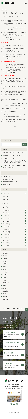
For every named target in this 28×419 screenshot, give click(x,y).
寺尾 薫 (4, 280)
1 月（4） (5, 207)
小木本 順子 (5, 272)
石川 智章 (5, 275)
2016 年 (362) (14, 234)
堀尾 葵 (4, 266)
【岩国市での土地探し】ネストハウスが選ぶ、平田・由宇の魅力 (13, 166)
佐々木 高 (5, 256)
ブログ (8, 308)
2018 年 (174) (14, 229)
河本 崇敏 (5, 296)
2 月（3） (5, 203)
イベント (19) (6, 176)
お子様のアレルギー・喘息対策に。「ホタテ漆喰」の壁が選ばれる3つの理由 (14, 162)
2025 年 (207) (14, 210)
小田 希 (4, 261)
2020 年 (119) (14, 224)
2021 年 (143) (14, 221)
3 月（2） (5, 200)
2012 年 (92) (14, 245)
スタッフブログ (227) (8, 179)
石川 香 (4, 288)
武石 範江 (5, 291)
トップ (2, 308)
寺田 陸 (4, 277)
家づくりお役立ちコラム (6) (9, 182)
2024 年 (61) (14, 213)
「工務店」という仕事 (8, 158)
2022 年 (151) (14, 218)
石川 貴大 (5, 253)
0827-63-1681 (11, 388)
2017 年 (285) (14, 232)
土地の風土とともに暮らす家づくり (12, 155)
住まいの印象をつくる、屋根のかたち (12, 153)
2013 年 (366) (14, 243)
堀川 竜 (4, 294)
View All (16, 127)
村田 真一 (5, 269)
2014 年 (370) (14, 240)
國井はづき (5, 299)
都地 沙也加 (5, 283)
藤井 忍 (4, 285)
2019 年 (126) (14, 226)
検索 (24, 144)
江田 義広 (5, 258)
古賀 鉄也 (5, 264)
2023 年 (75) (14, 216)
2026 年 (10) (14, 193)
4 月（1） (5, 196)
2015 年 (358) (14, 237)
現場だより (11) (6, 184)
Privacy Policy (14, 411)
